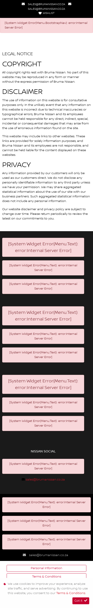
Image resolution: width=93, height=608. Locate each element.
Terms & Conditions (46, 576)
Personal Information (46, 568)
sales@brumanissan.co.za (46, 4)
